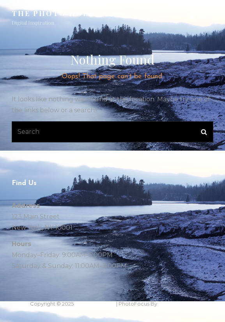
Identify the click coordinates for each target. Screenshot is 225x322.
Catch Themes (176, 303)
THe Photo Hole (53, 13)
